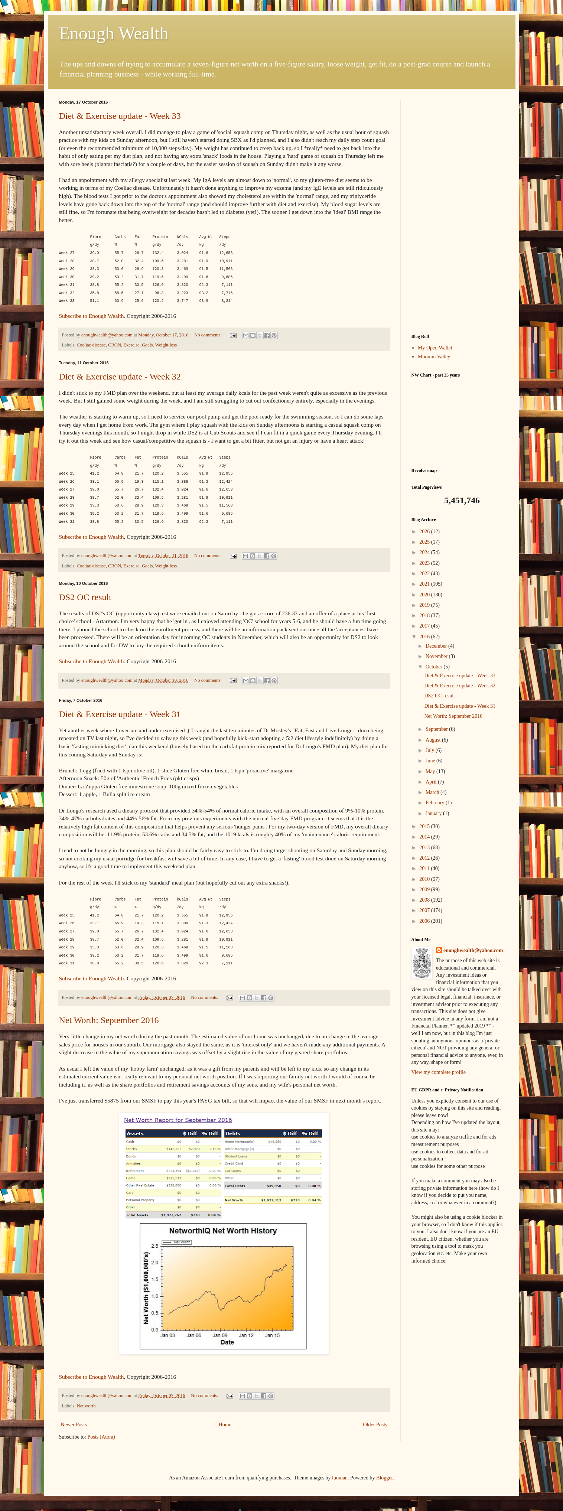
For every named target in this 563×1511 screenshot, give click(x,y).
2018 (425, 615)
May (431, 771)
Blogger (384, 1478)
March (433, 792)
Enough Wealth (114, 33)
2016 (425, 636)
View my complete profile (438, 1072)
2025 (425, 542)
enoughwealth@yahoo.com (473, 950)
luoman (340, 1478)
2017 (425, 626)
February (436, 802)
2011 (425, 868)
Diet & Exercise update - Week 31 (120, 714)
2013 (425, 847)
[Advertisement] (457, 211)
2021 (425, 584)
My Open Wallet (435, 348)
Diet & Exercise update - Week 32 (120, 376)
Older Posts (375, 1424)
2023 (425, 563)
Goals (147, 345)
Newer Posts (74, 1424)
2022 (425, 573)
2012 (425, 858)
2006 (425, 921)
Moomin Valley (434, 356)
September (437, 729)
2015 (425, 826)
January (434, 813)
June (431, 760)
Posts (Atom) (101, 1437)
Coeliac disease (91, 345)
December (437, 646)
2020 (425, 594)
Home (225, 1424)
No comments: (208, 335)
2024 (425, 552)
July (431, 750)
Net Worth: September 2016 (109, 1020)
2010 (425, 879)
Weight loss (166, 345)
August (434, 740)
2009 (425, 889)
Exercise (131, 345)
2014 (425, 837)
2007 (425, 910)
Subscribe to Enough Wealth (91, 316)
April (432, 782)
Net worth (86, 1406)
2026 (425, 531)
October (435, 667)
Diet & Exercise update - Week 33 (120, 116)
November (437, 656)
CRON (114, 345)
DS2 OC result (85, 597)
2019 (425, 605)
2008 (425, 900)
